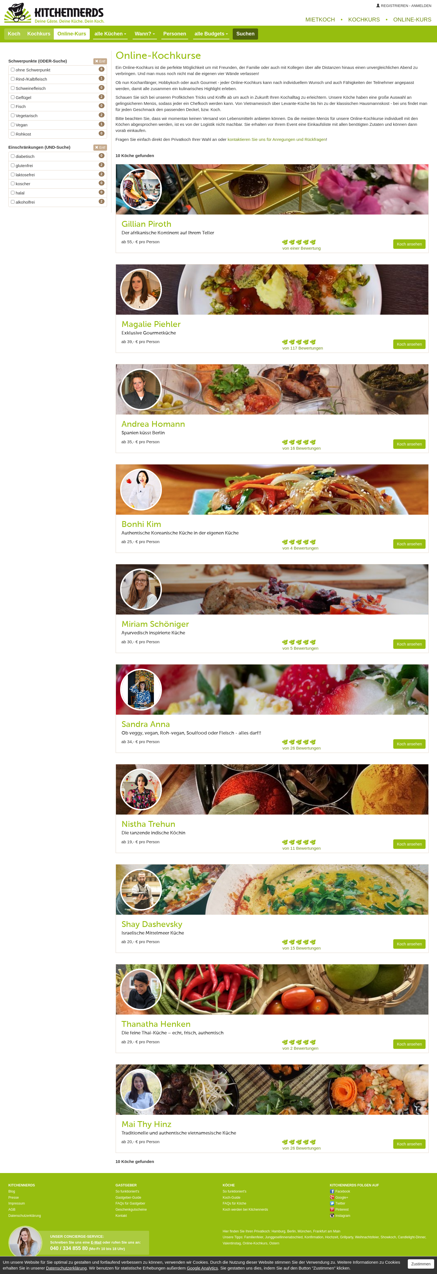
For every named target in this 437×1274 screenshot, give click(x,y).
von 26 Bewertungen (301, 748)
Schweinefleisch (28, 88)
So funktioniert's (127, 1191)
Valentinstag (232, 1243)
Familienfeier (253, 1237)
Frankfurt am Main (326, 1231)
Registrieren (394, 6)
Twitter (337, 1203)
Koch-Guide (231, 1198)
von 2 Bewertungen (300, 1048)
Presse (13, 1198)
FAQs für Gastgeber (130, 1203)
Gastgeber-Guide (128, 1198)
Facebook (340, 1191)
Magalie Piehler (151, 325)
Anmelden (421, 6)
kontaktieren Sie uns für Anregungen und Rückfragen (277, 139)
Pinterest (339, 1210)
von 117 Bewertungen (302, 348)
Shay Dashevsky (152, 925)
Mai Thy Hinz (147, 1125)
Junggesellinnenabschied (284, 1237)
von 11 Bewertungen (301, 848)
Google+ (339, 1198)
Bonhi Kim (141, 525)
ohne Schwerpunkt (30, 70)
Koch (14, 34)
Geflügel (21, 97)
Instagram (340, 1216)
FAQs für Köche (234, 1203)
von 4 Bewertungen (300, 548)
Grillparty (346, 1237)
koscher (20, 183)
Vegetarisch (24, 115)
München (304, 1231)
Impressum (16, 1203)
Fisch (18, 106)
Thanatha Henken (156, 1024)
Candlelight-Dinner (412, 1237)
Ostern (274, 1243)
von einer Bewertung (301, 248)
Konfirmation (314, 1237)
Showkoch (388, 1237)
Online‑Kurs (412, 19)
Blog (11, 1191)
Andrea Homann (153, 424)
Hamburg (278, 1231)
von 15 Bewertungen (301, 948)
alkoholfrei (23, 202)
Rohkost (21, 134)
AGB (11, 1210)
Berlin (291, 1231)
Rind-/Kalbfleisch (29, 79)
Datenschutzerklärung (24, 1216)
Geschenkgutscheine (131, 1210)
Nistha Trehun (148, 824)
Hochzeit (331, 1237)
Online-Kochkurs (255, 1243)
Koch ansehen (409, 244)
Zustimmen (421, 1264)
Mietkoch (320, 19)
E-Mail (96, 1242)
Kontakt (121, 1216)
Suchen (245, 34)
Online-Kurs (71, 34)
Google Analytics (202, 1268)
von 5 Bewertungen (300, 648)
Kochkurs (364, 19)
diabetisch (23, 156)
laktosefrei (23, 174)
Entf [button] (100, 61)
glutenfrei (22, 165)
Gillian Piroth (146, 224)
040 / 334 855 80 (69, 1248)
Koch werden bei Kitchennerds (245, 1210)
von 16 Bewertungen (301, 448)
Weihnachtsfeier (367, 1237)
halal (18, 193)
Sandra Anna (146, 725)
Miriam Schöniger (155, 624)
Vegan (19, 124)
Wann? (145, 34)
